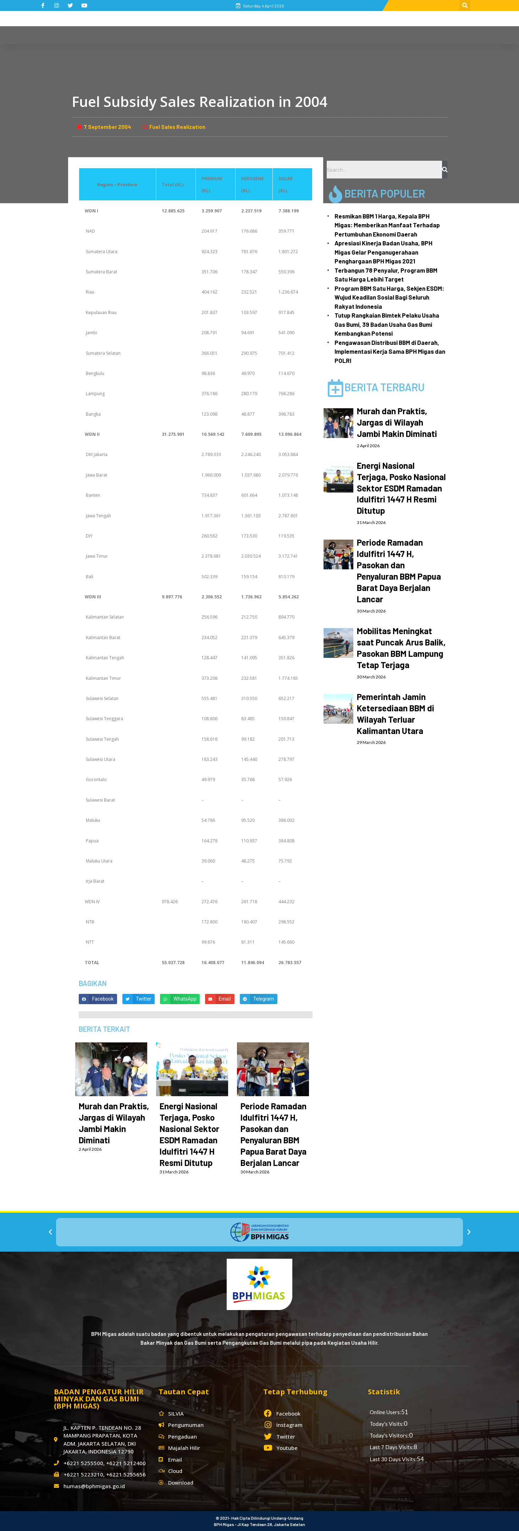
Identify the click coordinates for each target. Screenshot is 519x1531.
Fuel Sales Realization (177, 141)
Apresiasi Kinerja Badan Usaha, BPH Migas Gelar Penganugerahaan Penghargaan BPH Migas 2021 (383, 266)
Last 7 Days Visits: (392, 1447)
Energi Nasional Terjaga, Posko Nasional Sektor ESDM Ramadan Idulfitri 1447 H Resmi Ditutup (401, 502)
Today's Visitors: (389, 1435)
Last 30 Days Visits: (393, 1459)
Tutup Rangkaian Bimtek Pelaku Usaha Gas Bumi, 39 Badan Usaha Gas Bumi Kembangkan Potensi (387, 338)
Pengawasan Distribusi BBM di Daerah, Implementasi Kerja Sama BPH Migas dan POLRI (390, 365)
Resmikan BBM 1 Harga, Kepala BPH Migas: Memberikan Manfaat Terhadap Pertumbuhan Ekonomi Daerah (387, 239)
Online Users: (385, 1412)
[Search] (444, 184)
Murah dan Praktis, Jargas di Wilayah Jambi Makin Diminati (397, 436)
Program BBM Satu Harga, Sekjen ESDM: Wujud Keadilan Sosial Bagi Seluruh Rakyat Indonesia (389, 311)
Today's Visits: (387, 1424)
